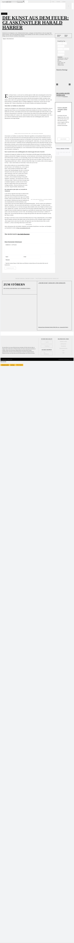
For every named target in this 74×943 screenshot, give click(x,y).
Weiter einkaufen (20, 364)
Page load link (3, 361)
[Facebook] (57, 152)
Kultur (4, 13)
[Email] (31, 256)
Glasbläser (59, 43)
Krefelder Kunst (61, 51)
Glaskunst (64, 43)
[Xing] (57, 154)
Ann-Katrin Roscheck (23, 234)
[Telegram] (65, 152)
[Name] (13, 256)
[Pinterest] (68, 152)
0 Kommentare (60, 56)
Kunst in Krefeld (61, 54)
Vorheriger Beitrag (59, 36)
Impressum (4, 359)
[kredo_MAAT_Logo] (8, 339)
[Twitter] (58, 152)
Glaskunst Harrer (61, 46)
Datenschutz (9, 359)
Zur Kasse (12, 364)
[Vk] (69, 152)
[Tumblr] (66, 152)
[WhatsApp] (63, 152)
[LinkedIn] (62, 152)
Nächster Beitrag (66, 36)
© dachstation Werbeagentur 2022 (65, 359)
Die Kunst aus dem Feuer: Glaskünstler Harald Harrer (35, 22)
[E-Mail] (58, 154)
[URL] (13, 259)
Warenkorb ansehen (5, 364)
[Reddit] (60, 152)
